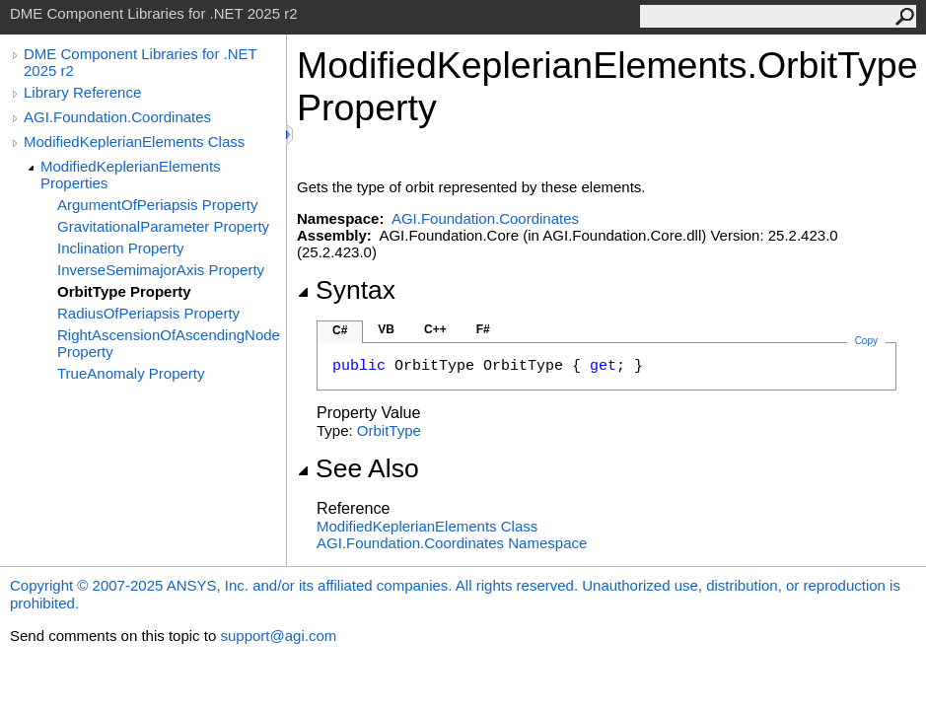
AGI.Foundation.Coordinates (117, 116)
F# (483, 329)
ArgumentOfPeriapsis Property (157, 204)
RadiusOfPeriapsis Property (148, 313)
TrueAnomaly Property (131, 373)
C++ (435, 329)
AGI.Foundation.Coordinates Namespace (452, 542)
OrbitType (389, 430)
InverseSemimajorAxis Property (160, 269)
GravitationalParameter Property (163, 226)
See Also (358, 468)
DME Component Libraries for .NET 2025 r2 (140, 62)
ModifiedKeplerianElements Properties (130, 174)
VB (386, 329)
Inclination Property (120, 248)
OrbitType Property (124, 291)
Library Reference (82, 92)
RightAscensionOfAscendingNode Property (168, 343)
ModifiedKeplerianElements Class (134, 141)
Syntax (346, 290)
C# (339, 330)
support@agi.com (278, 635)
